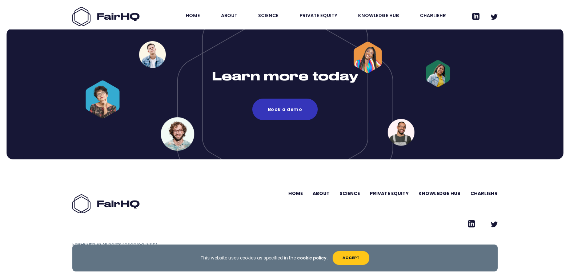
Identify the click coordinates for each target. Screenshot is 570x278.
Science (268, 15)
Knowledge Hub (378, 15)
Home (193, 15)
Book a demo (285, 109)
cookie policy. (312, 258)
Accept (351, 258)
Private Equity (318, 15)
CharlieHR (433, 15)
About (229, 15)
